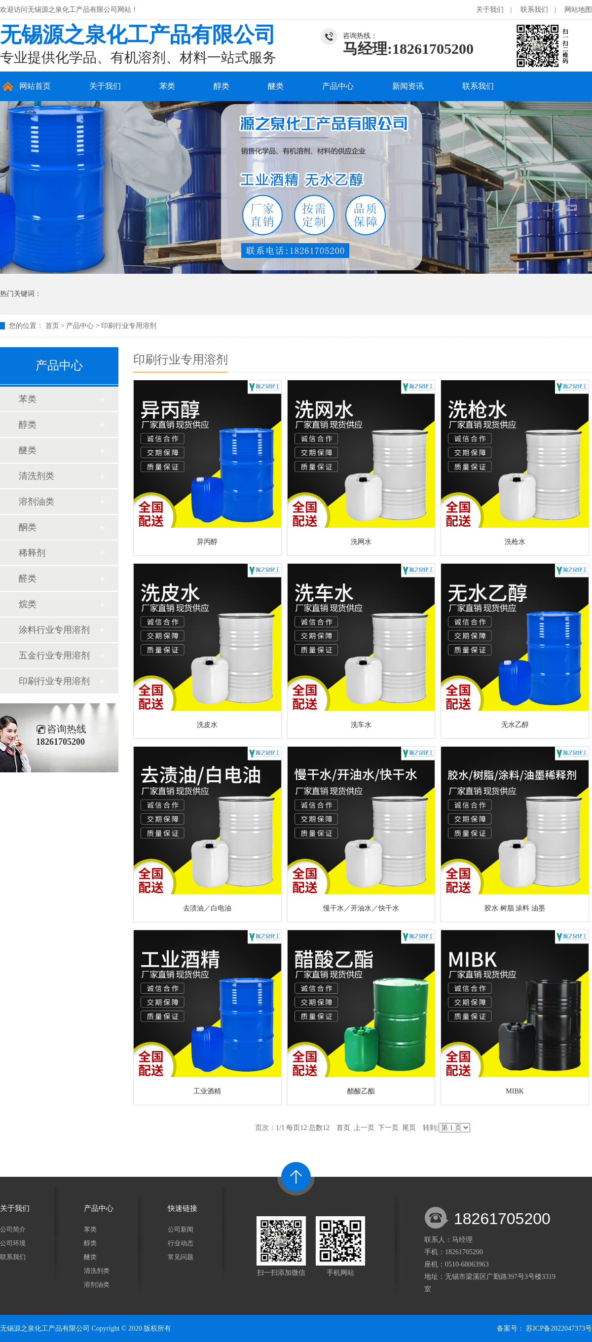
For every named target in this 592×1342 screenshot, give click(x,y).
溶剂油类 (36, 502)
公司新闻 (180, 1229)
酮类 (28, 527)
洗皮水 (207, 724)
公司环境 (13, 1243)
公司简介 (13, 1229)
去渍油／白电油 (207, 908)
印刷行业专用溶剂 (128, 325)
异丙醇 (207, 541)
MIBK (515, 1091)
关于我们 (490, 9)
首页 (52, 325)
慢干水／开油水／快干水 (361, 908)
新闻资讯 (408, 86)
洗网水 (361, 541)
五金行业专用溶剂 (54, 655)
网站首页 (35, 86)
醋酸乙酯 (361, 1091)
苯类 (167, 86)
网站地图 (578, 9)
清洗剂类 (36, 476)
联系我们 (534, 9)
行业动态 (180, 1243)
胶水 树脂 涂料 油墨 (514, 908)
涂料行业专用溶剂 (54, 630)
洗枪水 (515, 541)
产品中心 (338, 86)
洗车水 (361, 724)
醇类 (221, 86)
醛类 (28, 578)
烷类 (28, 604)
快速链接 (182, 1208)
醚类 (276, 86)
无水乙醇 (515, 724)
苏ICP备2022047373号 (559, 1328)
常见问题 (180, 1257)
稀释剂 (32, 553)
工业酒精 (207, 1091)
